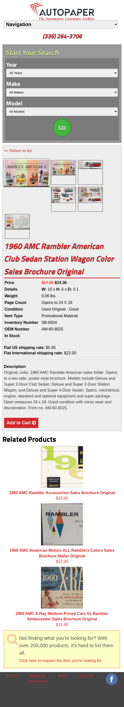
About (62, 676)
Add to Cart (21, 422)
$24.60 (62, 473)
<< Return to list (18, 151)
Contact (87, 676)
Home (12, 676)
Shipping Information (37, 678)
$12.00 (62, 533)
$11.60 (62, 597)
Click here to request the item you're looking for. (60, 661)
